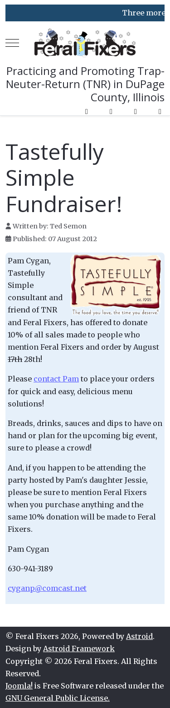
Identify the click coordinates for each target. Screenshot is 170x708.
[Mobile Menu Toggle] (12, 43)
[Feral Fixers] (85, 43)
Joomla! (19, 685)
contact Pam (56, 378)
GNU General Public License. (57, 698)
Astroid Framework (79, 648)
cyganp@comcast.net (47, 588)
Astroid (139, 636)
